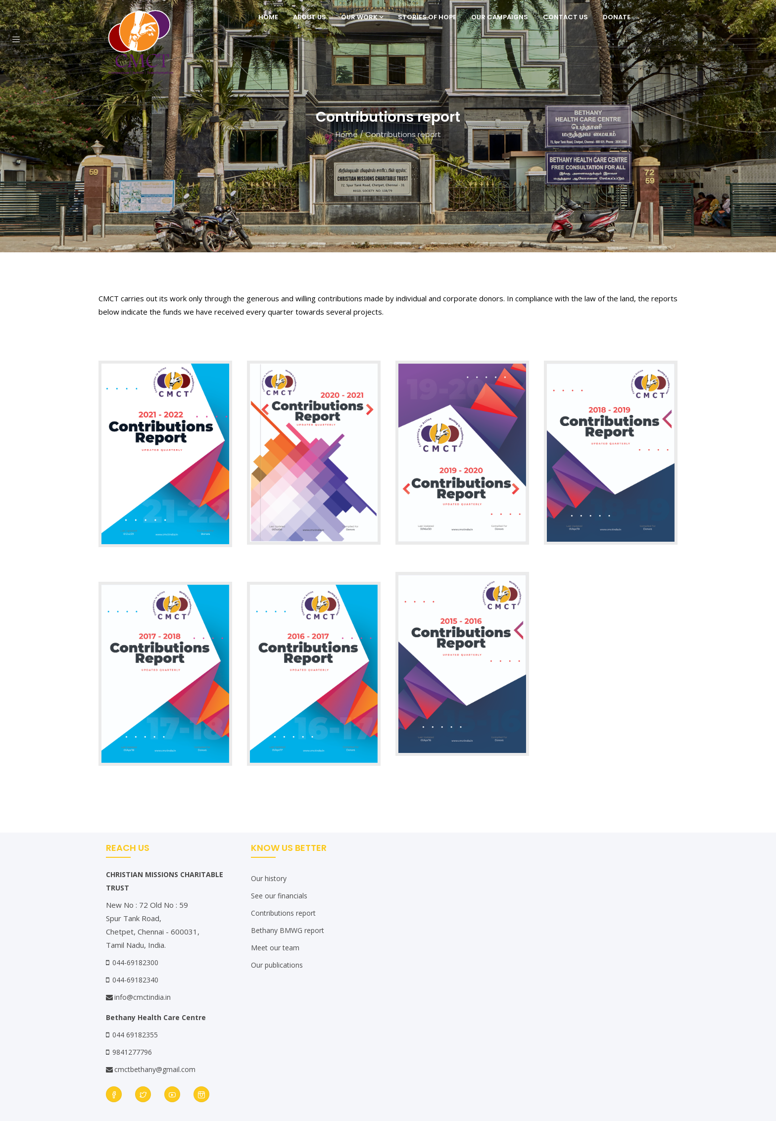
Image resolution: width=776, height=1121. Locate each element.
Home (268, 17)
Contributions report (283, 913)
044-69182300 (135, 962)
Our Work (362, 17)
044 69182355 (135, 1034)
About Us (309, 17)
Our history (269, 878)
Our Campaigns (499, 17)
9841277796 (132, 1052)
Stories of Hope (427, 17)
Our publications (277, 965)
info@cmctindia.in (138, 997)
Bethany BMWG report (287, 930)
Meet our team (275, 947)
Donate (616, 17)
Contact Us (565, 17)
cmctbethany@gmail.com (150, 1069)
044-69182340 (135, 979)
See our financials (279, 895)
